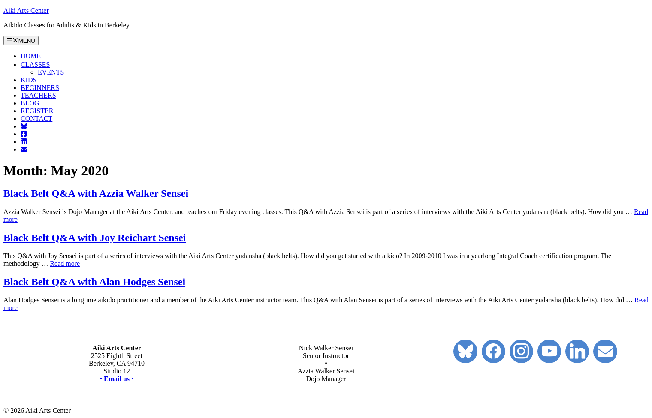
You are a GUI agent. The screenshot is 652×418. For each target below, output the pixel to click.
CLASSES (39, 64)
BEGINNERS (40, 87)
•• (116, 378)
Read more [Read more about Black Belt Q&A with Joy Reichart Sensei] (65, 263)
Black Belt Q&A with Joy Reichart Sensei (94, 237)
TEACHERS (38, 95)
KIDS (28, 80)
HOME (31, 56)
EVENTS (51, 72)
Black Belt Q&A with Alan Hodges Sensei (94, 281)
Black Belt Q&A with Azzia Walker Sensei (95, 193)
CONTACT (36, 118)
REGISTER (37, 110)
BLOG (30, 103)
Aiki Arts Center (26, 10)
